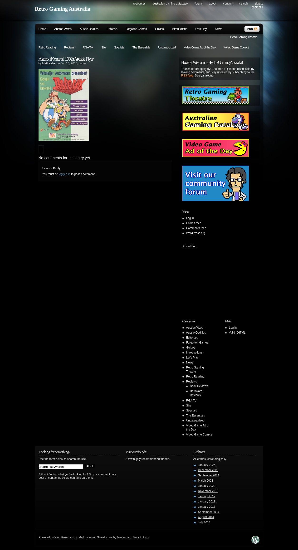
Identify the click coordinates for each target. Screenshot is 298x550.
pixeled (79, 537)
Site (103, 47)
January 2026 (206, 465)
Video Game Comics (236, 47)
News (218, 29)
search (243, 3)
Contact (227, 3)
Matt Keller (49, 63)
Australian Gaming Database (170, 3)
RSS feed (187, 75)
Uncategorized (167, 47)
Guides (159, 29)
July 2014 (204, 522)
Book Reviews (199, 386)
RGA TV (88, 47)
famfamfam (124, 537)
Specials (119, 47)
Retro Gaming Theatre (243, 37)
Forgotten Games (136, 29)
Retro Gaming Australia (63, 9)
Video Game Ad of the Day (200, 47)
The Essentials (141, 47)
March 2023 (205, 480)
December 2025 (208, 470)
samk (91, 537)
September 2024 (208, 475)
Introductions (179, 29)
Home (42, 29)
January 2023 (206, 486)
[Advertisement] (212, 280)
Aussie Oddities (89, 29)
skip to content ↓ (257, 5)
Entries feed (193, 223)
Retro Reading (47, 47)
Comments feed (196, 228)
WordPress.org (195, 233)
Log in (190, 218)
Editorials (112, 29)
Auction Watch (62, 29)
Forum (198, 3)
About (212, 3)
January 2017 (206, 506)
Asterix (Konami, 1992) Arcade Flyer (66, 59)
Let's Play (200, 29)
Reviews (69, 47)
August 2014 (206, 517)
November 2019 (208, 491)
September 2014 (208, 512)
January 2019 (206, 496)
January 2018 (206, 501)
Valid (237, 332)
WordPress (61, 537)
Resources (139, 3)
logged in (64, 174)
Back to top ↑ (141, 537)
